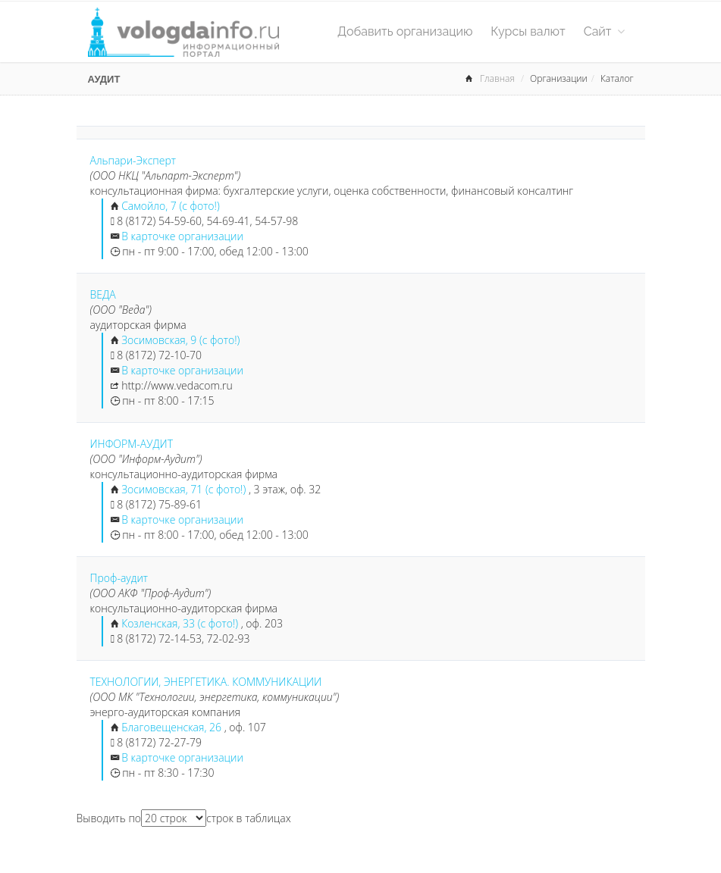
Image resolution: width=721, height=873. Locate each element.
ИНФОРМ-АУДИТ (132, 443)
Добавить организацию (404, 31)
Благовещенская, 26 (171, 727)
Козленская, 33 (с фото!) (181, 623)
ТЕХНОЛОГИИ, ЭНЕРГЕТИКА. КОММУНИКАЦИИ (206, 681)
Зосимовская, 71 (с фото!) (185, 489)
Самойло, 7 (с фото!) (170, 206)
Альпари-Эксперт (133, 160)
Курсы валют (528, 31)
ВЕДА (103, 294)
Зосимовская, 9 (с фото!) (180, 340)
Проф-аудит (119, 578)
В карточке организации (182, 236)
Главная (497, 78)
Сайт (604, 31)
